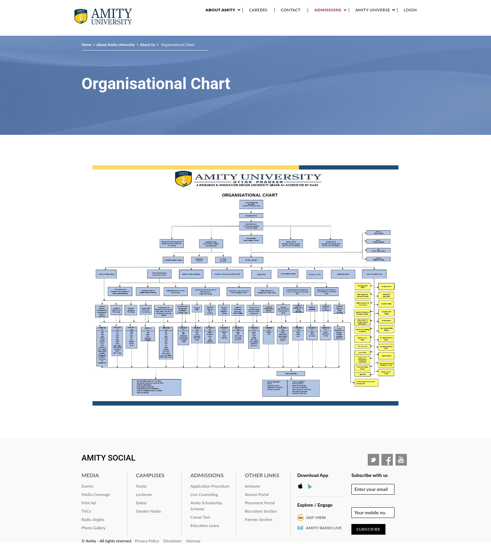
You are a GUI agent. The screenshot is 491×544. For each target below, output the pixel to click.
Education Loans (204, 525)
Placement (395, 29)
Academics (238, 29)
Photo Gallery (93, 527)
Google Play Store (312, 486)
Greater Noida (148, 511)
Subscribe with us (369, 475)
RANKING (353, 29)
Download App (312, 475)
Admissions (327, 9)
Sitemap (193, 540)
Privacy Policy (147, 540)
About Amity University (199, 29)
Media (90, 475)
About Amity (220, 9)
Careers (258, 9)
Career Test (200, 517)
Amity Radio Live (324, 527)
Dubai (141, 502)
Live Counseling (204, 494)
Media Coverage (95, 494)
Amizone (252, 486)
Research (263, 29)
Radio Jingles (92, 519)
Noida (141, 486)
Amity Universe (372, 9)
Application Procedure (209, 486)
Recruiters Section (261, 511)
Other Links (262, 475)
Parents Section (258, 519)
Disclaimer (172, 540)
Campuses (150, 475)
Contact (291, 9)
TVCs (86, 511)
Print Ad (88, 502)
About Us (147, 44)
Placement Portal (260, 502)
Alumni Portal (257, 494)
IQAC (414, 29)
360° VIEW (316, 517)
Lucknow (144, 494)
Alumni (372, 29)
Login (410, 9)
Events (284, 29)
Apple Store (302, 486)
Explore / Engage (315, 505)
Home (86, 44)
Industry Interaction (318, 29)
